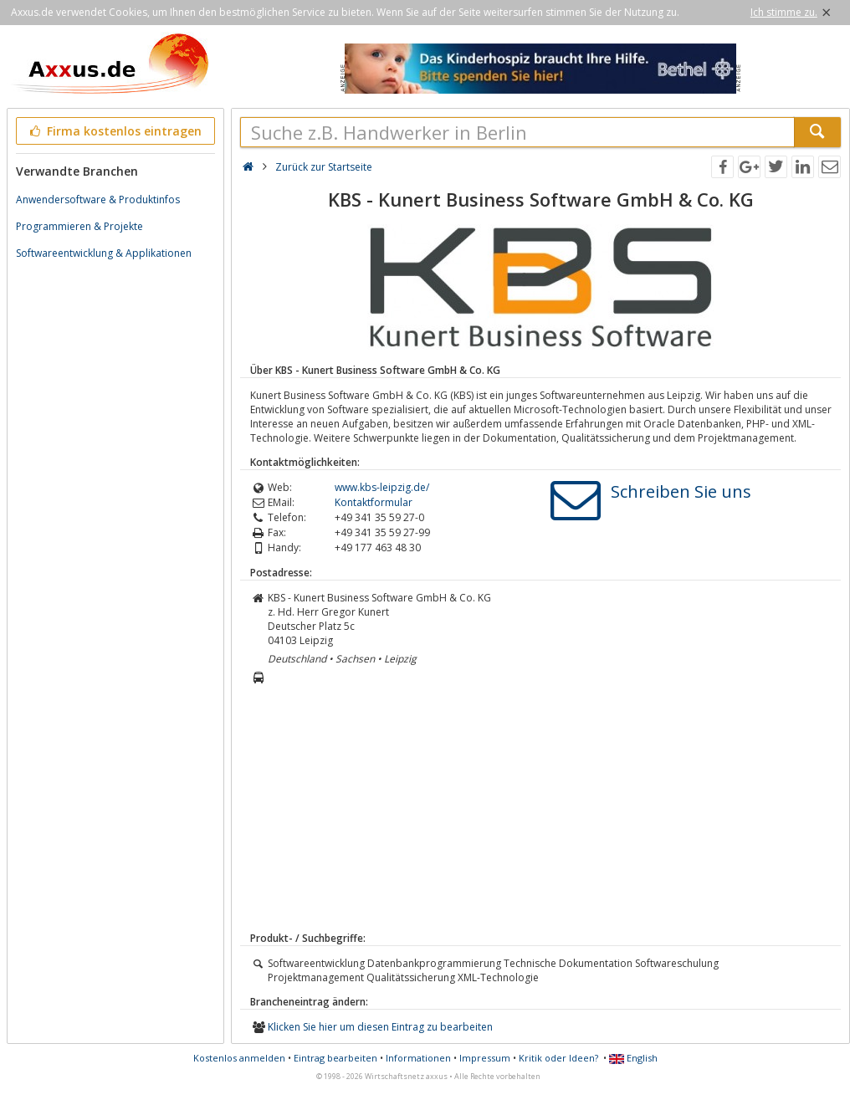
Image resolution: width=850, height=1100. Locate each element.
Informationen (418, 1057)
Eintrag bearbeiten (335, 1057)
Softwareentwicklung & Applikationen (104, 253)
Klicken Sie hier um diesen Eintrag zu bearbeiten (380, 1027)
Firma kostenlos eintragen (114, 131)
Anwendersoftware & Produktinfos (98, 199)
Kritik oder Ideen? (558, 1057)
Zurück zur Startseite (323, 167)
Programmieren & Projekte (79, 226)
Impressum (484, 1057)
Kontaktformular (373, 502)
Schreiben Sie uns (681, 491)
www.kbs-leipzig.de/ (382, 487)
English (633, 1057)
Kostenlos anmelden (239, 1057)
